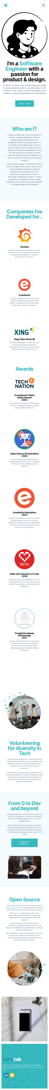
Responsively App (13, 908)
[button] (43, 5)
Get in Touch (24, 103)
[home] (5, 5)
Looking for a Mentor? (24, 843)
